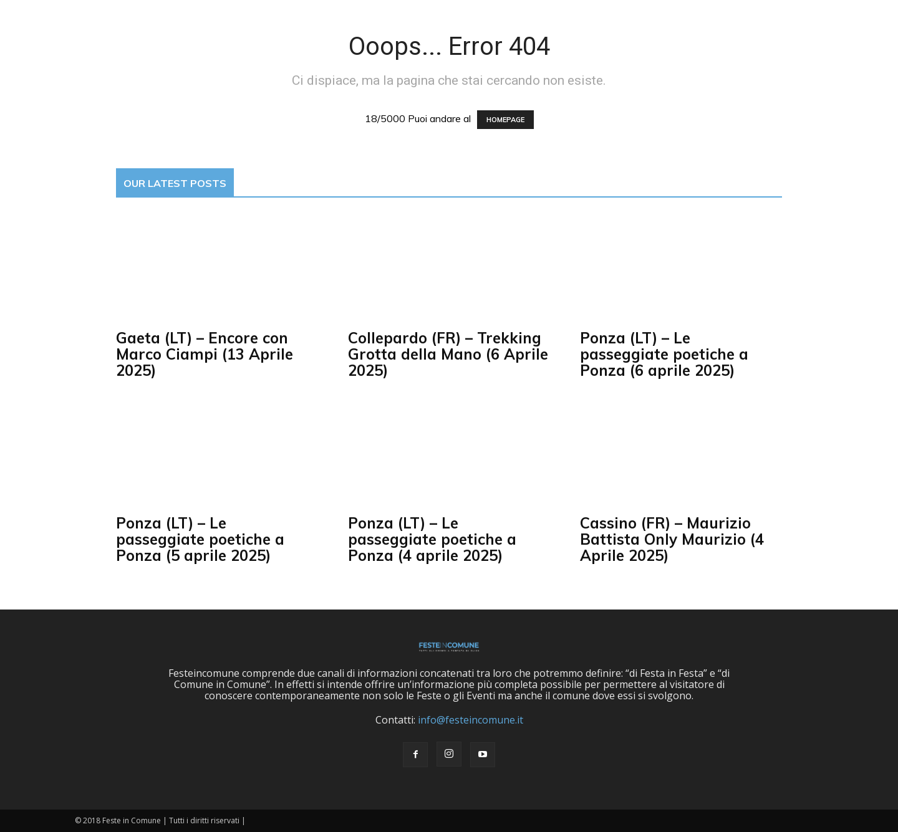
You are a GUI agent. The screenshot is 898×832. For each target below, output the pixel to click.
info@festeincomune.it (470, 720)
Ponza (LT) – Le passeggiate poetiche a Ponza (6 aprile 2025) (664, 354)
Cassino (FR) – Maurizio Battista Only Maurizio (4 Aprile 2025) (672, 539)
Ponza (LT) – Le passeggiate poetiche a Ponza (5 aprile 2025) (200, 539)
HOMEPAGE (505, 119)
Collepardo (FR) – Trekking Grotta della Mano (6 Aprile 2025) (448, 354)
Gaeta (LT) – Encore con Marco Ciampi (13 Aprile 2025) (204, 354)
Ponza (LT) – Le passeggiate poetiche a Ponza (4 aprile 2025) (432, 539)
